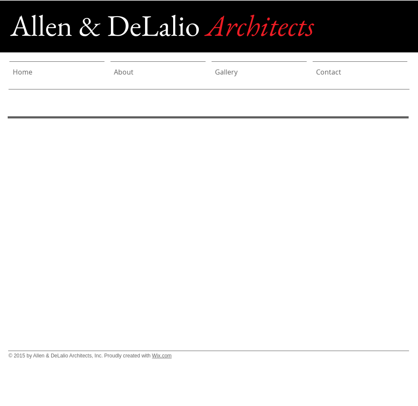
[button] (211, 218)
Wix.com (161, 356)
